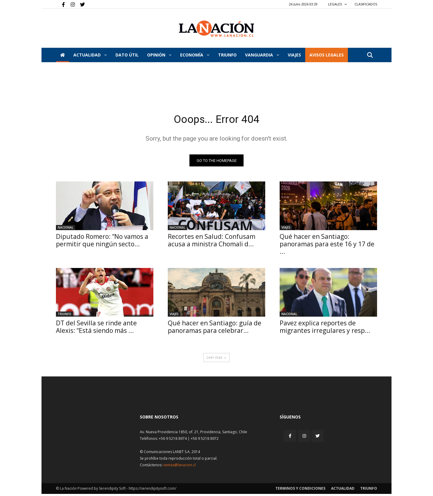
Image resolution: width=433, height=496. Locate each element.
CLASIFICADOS (366, 4)
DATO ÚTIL (127, 55)
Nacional (65, 229)
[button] (370, 55)
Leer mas (216, 359)
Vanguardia (262, 55)
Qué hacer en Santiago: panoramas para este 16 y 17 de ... (327, 246)
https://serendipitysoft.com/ (152, 490)
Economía (194, 55)
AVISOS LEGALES (326, 55)
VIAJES (294, 55)
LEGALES (337, 4)
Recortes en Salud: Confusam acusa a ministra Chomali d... (211, 242)
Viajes (285, 229)
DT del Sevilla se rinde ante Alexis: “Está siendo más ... (96, 329)
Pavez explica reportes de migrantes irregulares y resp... (325, 329)
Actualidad (90, 55)
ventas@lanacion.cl (179, 467)
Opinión (159, 55)
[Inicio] (62, 55)
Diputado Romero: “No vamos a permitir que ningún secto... (102, 242)
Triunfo (227, 55)
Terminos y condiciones (300, 490)
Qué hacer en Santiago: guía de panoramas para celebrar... (214, 329)
